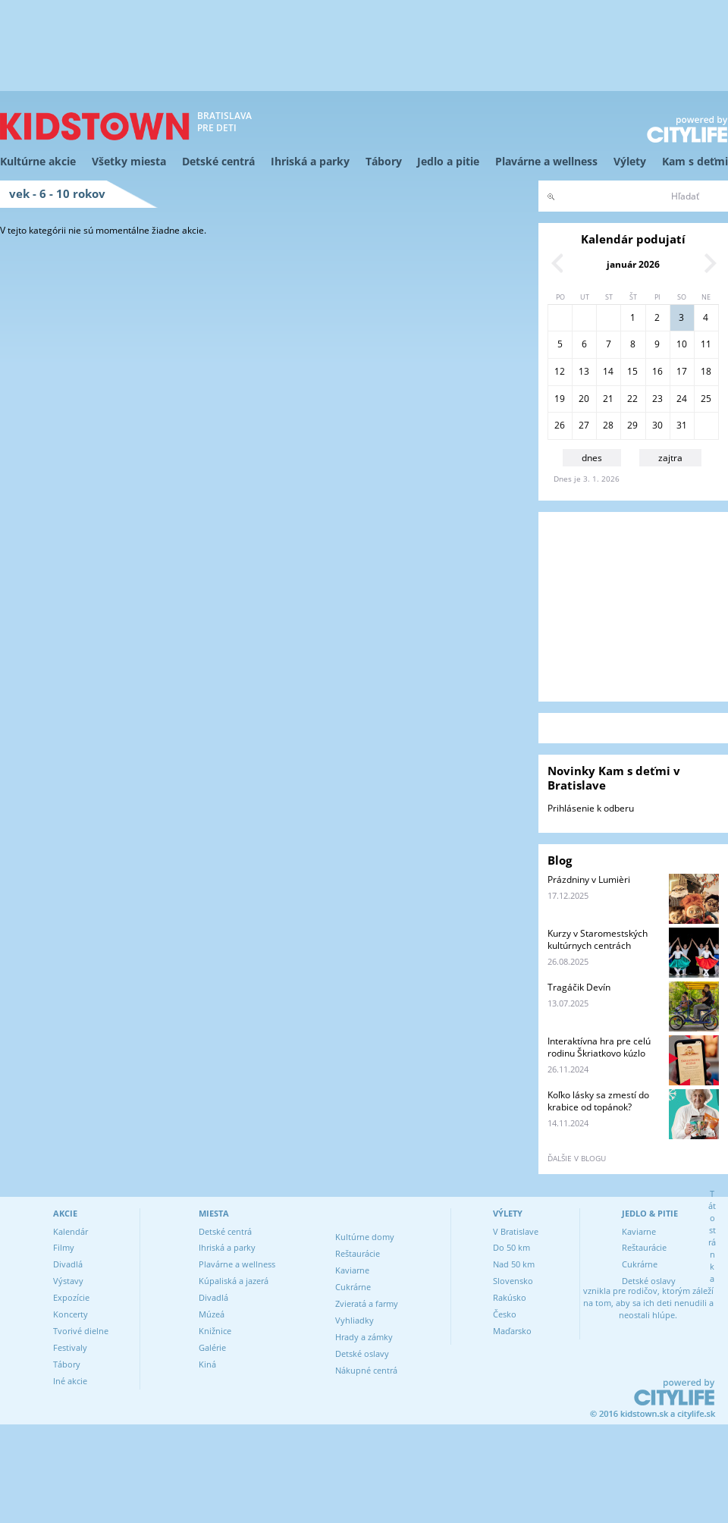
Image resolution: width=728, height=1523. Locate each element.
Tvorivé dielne (80, 1330)
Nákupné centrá (366, 1370)
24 (681, 398)
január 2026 (633, 264)
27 (584, 425)
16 (657, 371)
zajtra (670, 457)
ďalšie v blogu (577, 1158)
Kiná (207, 1364)
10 (681, 344)
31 (681, 425)
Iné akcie (70, 1380)
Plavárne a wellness (546, 161)
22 (632, 398)
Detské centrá (218, 161)
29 (632, 425)
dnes (592, 457)
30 (657, 425)
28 (608, 425)
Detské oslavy (362, 1353)
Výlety (629, 161)
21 (608, 398)
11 (706, 344)
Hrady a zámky (364, 1336)
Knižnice (215, 1330)
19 (559, 398)
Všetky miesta (129, 161)
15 (632, 371)
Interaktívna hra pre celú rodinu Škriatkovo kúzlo (599, 1047)
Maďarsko (512, 1330)
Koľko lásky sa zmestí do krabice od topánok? (598, 1100)
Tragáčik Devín (579, 987)
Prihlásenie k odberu (591, 808)
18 (706, 371)
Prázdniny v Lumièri (589, 879)
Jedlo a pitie (448, 161)
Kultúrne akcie (38, 161)
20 (584, 398)
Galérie (212, 1347)
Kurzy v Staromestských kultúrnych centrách (598, 939)
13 (584, 371)
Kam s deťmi (695, 161)
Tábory (384, 161)
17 (681, 371)
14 (608, 371)
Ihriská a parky (310, 161)
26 (559, 425)
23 (657, 398)
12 (559, 371)
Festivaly (70, 1347)
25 (706, 398)
